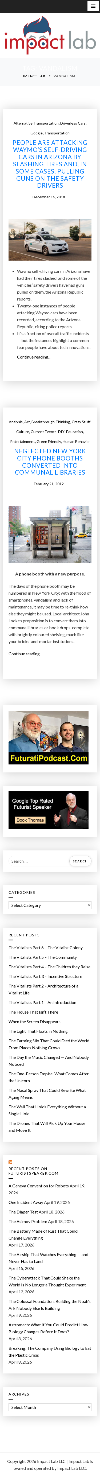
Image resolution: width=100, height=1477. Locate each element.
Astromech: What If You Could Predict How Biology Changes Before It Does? (48, 1328)
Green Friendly (49, 441)
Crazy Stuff (81, 421)
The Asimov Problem (28, 1221)
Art (27, 421)
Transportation (57, 133)
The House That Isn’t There (33, 1011)
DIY (61, 431)
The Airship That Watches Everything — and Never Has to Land (48, 1258)
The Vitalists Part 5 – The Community (43, 957)
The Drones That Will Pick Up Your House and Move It (47, 1127)
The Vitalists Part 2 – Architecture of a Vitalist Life (43, 989)
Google (36, 133)
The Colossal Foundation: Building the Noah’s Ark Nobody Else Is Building (50, 1305)
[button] (93, 6)
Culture (22, 431)
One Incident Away (26, 1202)
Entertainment (22, 441)
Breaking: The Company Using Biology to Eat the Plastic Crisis (50, 1351)
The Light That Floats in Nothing (38, 1031)
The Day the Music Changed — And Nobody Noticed (49, 1061)
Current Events (44, 431)
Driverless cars (73, 123)
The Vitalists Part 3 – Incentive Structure (45, 976)
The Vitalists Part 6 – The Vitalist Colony (46, 947)
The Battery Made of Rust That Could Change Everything (43, 1234)
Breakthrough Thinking (50, 421)
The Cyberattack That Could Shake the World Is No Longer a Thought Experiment (47, 1281)
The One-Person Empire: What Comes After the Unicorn (49, 1077)
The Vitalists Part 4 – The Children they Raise (49, 966)
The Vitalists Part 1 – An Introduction (42, 1002)
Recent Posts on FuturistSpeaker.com (33, 1171)
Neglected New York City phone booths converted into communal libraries (50, 462)
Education (74, 431)
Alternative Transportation (36, 123)
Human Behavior (76, 441)
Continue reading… (36, 356)
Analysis (16, 421)
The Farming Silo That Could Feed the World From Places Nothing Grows (49, 1044)
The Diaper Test (23, 1211)
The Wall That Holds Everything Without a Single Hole (47, 1110)
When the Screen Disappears (35, 1021)
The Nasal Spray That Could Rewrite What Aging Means (47, 1094)
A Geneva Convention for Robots (39, 1185)
